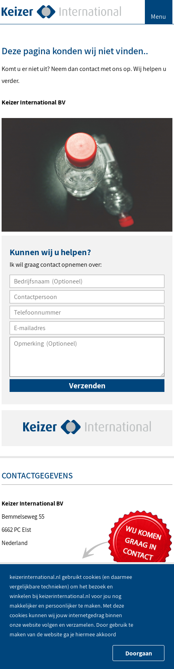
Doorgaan (138, 653)
